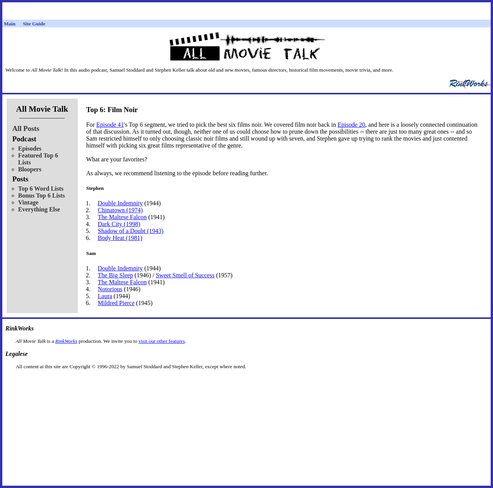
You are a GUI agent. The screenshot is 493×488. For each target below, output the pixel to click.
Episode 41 (110, 124)
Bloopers (29, 169)
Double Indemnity (120, 203)
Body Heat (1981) (120, 238)
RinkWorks (66, 341)
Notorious (110, 289)
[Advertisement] (246, 382)
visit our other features (162, 341)
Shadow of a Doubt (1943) (131, 231)
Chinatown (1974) (120, 210)
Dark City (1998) (119, 224)
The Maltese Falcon (122, 217)
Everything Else (39, 209)
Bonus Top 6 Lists (41, 195)
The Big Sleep (115, 275)
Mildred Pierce (116, 303)
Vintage (28, 202)
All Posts (25, 128)
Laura (105, 296)
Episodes (29, 148)
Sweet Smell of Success (185, 275)
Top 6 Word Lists (41, 188)
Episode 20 (351, 124)
